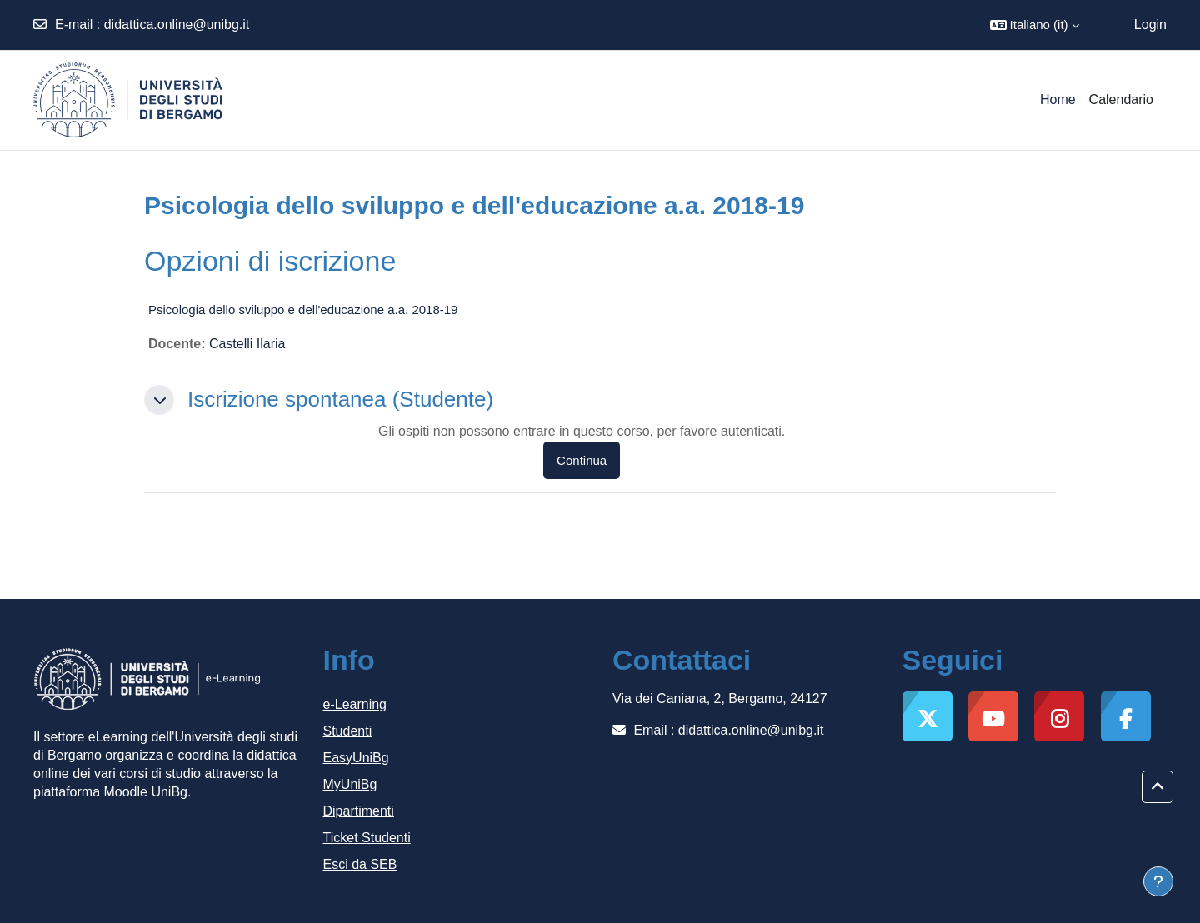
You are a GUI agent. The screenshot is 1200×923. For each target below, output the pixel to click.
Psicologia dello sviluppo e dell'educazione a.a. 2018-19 (303, 309)
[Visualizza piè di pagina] (1158, 881)
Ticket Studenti (367, 838)
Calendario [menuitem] (1121, 99)
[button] (1034, 25)
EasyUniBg (356, 758)
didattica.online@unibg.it (177, 24)
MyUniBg (350, 784)
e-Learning (355, 704)
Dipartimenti (358, 811)
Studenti (347, 731)
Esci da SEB (360, 864)
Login (1150, 24)
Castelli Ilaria (247, 344)
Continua (582, 460)
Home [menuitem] (1058, 99)
